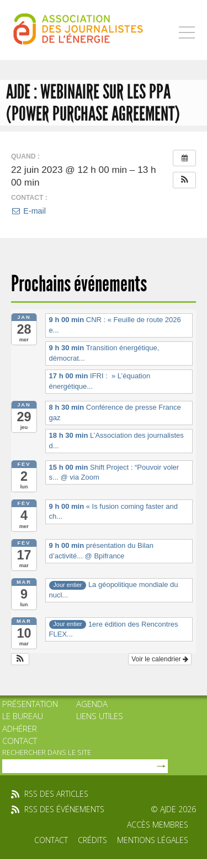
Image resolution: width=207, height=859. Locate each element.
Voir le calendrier (159, 659)
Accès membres (157, 824)
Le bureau (22, 715)
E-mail (28, 210)
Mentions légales (152, 840)
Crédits (92, 840)
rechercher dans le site (46, 752)
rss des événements (64, 809)
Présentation (30, 703)
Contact (19, 740)
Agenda (92, 703)
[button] (184, 180)
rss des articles (56, 794)
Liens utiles (99, 715)
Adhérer (19, 728)
